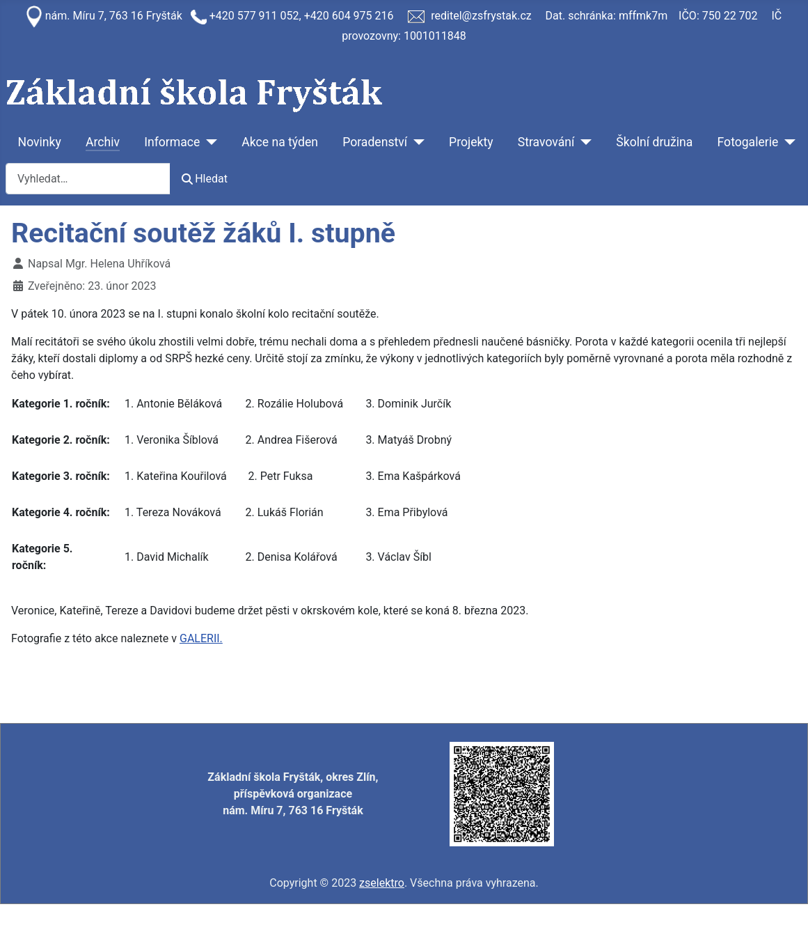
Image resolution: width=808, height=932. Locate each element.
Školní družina (654, 142)
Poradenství (374, 142)
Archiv (103, 142)
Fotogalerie (748, 142)
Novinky (39, 142)
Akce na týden (279, 142)
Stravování (546, 142)
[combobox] (88, 178)
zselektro (381, 883)
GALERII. (201, 638)
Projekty (471, 142)
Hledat (205, 178)
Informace (172, 142)
